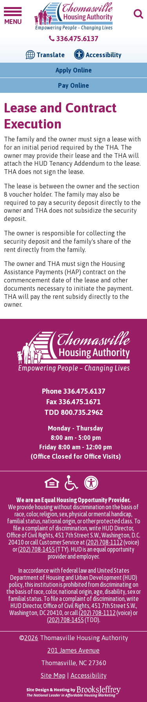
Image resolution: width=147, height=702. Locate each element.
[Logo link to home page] (74, 16)
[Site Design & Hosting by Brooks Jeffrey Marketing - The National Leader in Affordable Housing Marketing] (74, 691)
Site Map (53, 675)
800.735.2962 (82, 412)
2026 (31, 637)
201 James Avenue (73, 650)
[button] (13, 15)
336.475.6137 (77, 38)
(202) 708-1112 (104, 542)
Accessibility (89, 675)
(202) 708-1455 (36, 549)
